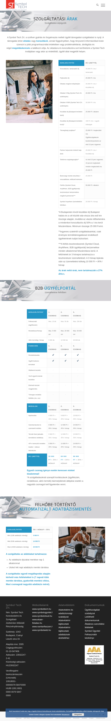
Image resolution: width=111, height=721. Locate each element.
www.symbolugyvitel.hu (43, 612)
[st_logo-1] (16, 5)
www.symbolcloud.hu (42, 616)
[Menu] (102, 5)
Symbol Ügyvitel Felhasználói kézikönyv (92, 634)
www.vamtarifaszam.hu (43, 626)
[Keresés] (96, 5)
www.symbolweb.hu (41, 630)
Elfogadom (78, 714)
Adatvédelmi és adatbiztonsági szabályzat (66, 613)
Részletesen (66, 714)
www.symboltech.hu (41, 609)
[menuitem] (96, 5)
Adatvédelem (66, 605)
